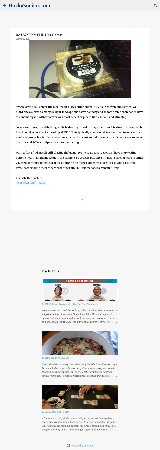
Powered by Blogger (80, 445)
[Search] (155, 5)
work (42, 183)
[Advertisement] (80, 237)
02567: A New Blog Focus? (55, 412)
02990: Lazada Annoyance (55, 358)
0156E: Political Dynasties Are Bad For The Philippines (70, 304)
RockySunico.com (29, 5)
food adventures (26, 183)
